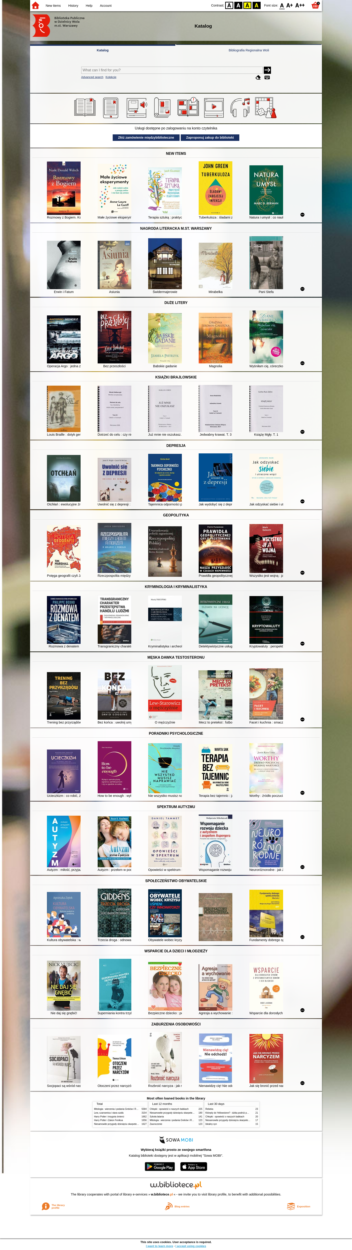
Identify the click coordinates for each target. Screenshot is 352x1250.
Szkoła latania (157, 1116)
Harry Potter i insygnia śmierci (109, 1116)
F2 (300, 5)
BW (238, 5)
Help (89, 5)
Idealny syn (211, 1124)
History (73, 5)
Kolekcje (111, 77)
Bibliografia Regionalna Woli (249, 50)
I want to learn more (159, 1246)
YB (247, 5)
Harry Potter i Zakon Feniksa (108, 1120)
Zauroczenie (156, 1124)
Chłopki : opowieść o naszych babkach (169, 1109)
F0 (282, 5)
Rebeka (209, 1109)
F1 (290, 5)
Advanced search (92, 77)
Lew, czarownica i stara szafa (108, 1113)
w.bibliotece (162, 1194)
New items (53, 5)
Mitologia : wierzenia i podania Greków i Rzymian (118, 1109)
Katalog (103, 50)
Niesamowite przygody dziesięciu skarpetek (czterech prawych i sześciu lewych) (134, 1124)
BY (256, 5)
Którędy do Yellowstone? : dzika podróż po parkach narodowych (237, 1113)
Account (106, 5)
